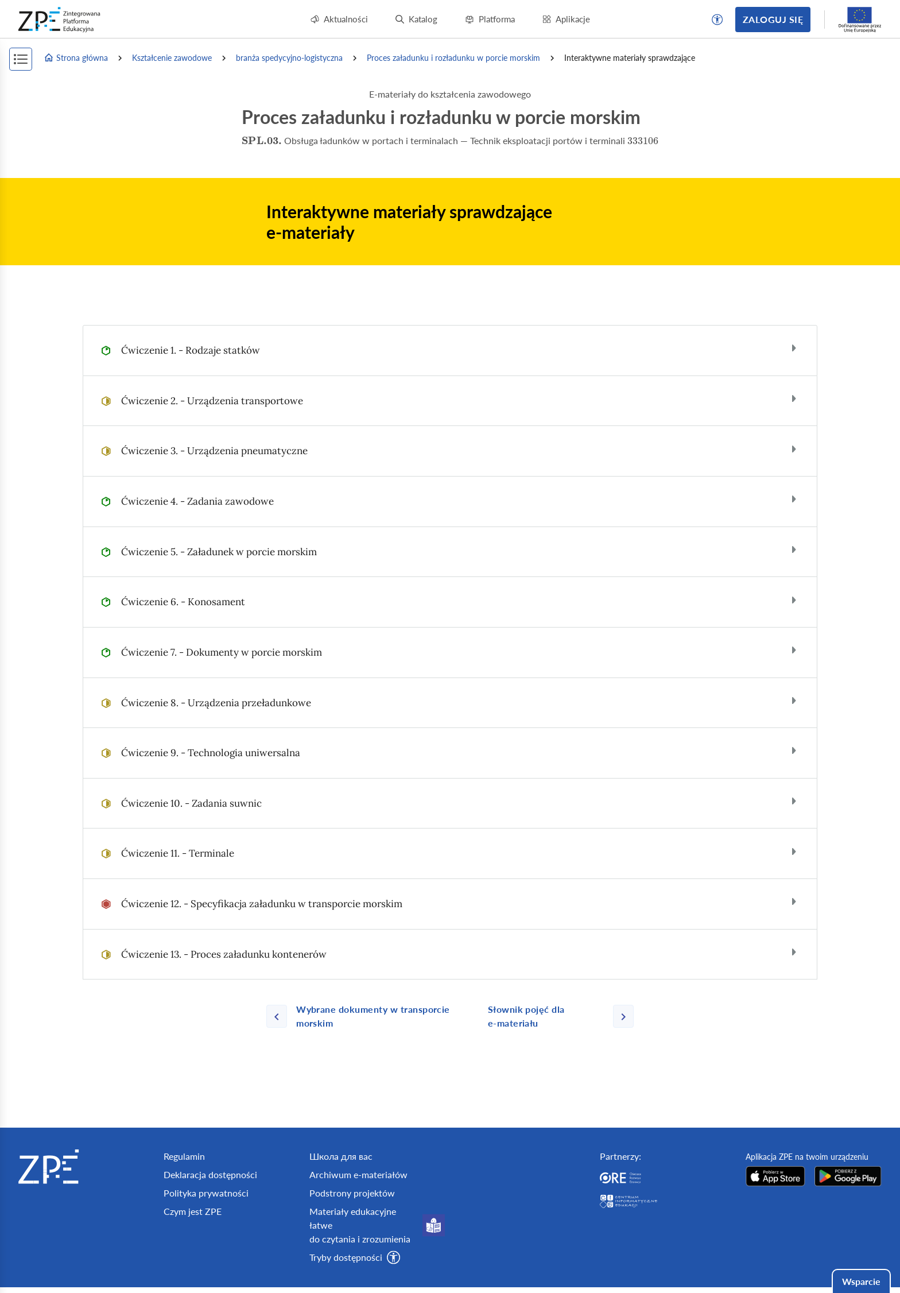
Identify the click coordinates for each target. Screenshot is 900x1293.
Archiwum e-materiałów (358, 1174)
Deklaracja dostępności (210, 1174)
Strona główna (76, 58)
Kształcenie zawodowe (172, 58)
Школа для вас (341, 1156)
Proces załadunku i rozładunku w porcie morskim (453, 58)
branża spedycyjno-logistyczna (289, 58)
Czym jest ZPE (193, 1211)
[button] (717, 19)
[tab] (450, 350)
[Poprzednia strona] (372, 1016)
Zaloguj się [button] (773, 19)
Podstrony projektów (352, 1192)
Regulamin (184, 1156)
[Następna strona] (556, 1016)
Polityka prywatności (206, 1192)
